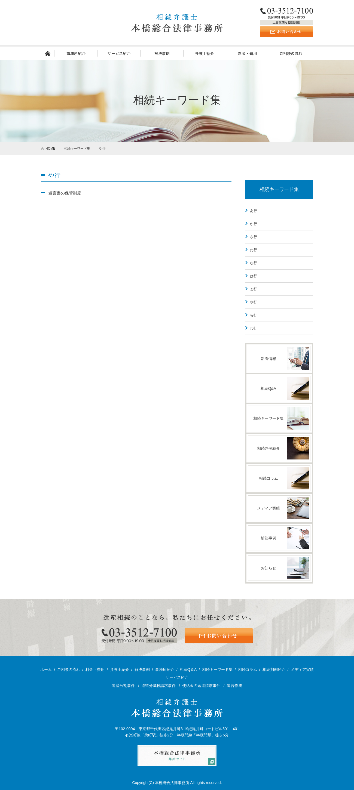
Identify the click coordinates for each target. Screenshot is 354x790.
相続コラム (247, 669)
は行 (253, 276)
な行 (253, 263)
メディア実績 (302, 669)
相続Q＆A (188, 669)
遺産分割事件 (124, 685)
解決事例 (161, 53)
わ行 (253, 328)
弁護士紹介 (204, 53)
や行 (253, 302)
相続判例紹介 (274, 669)
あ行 (253, 211)
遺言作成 (234, 685)
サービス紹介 (118, 53)
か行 (253, 224)
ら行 (253, 315)
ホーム (47, 53)
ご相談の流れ (291, 53)
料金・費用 (247, 53)
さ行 (253, 237)
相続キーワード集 (279, 189)
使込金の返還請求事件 (201, 685)
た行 (253, 250)
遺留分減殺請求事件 (159, 685)
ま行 (253, 289)
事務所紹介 (75, 53)
